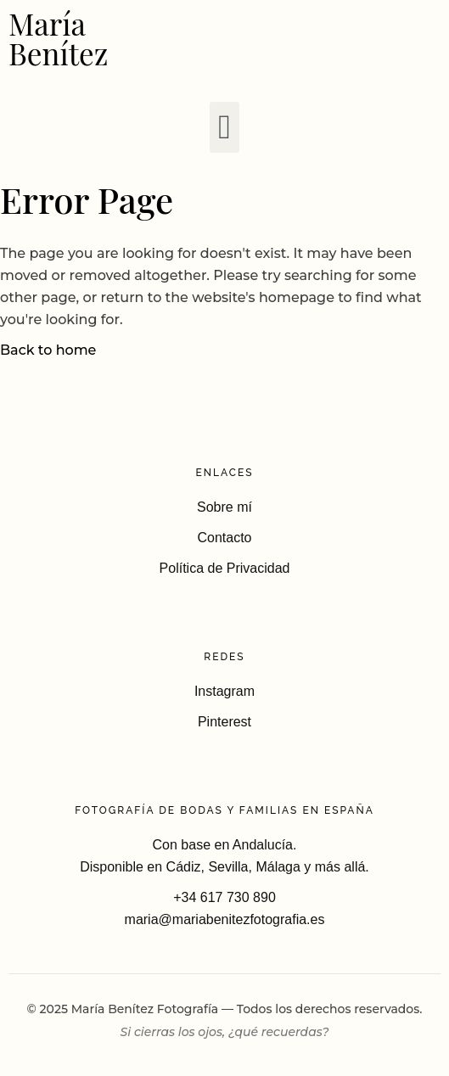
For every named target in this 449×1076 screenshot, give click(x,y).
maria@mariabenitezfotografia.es (225, 919)
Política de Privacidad (225, 568)
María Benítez (58, 38)
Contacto (224, 537)
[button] (224, 127)
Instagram (224, 691)
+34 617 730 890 (224, 897)
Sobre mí (224, 507)
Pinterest (224, 722)
